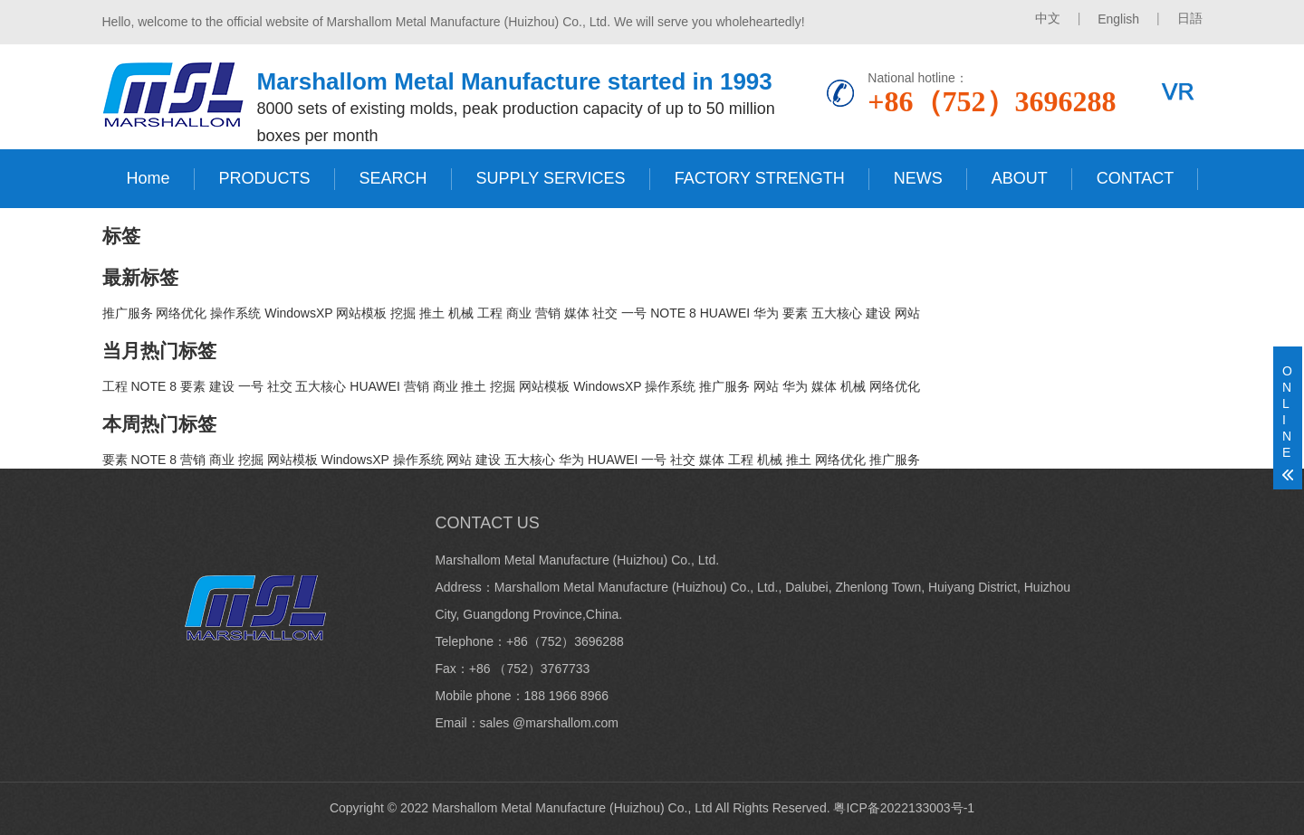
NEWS (918, 178)
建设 (878, 313)
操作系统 (235, 313)
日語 (1190, 18)
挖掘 (403, 313)
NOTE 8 (673, 313)
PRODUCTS (265, 178)
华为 (766, 313)
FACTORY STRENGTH (760, 178)
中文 (1047, 18)
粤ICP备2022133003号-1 (903, 808)
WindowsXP (298, 313)
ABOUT (1020, 178)
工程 (490, 313)
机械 (461, 313)
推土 (432, 313)
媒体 (577, 313)
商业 (519, 313)
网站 (907, 313)
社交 (605, 313)
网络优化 (181, 313)
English (1118, 19)
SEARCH (393, 178)
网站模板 (361, 313)
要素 (795, 313)
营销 (548, 313)
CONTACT (1136, 178)
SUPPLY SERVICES (551, 178)
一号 (634, 313)
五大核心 (836, 313)
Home (148, 178)
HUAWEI (725, 313)
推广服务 (127, 313)
